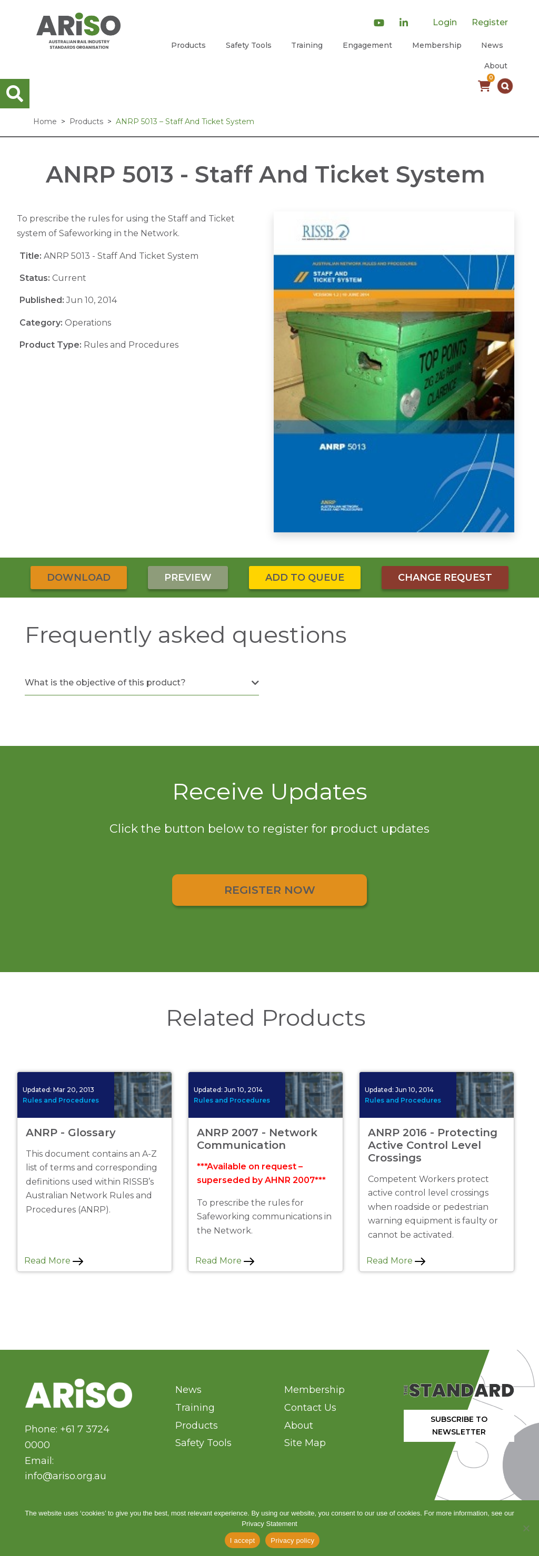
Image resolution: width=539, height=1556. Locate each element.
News (492, 45)
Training (307, 45)
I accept (242, 1540)
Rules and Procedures (61, 1100)
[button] (505, 86)
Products (188, 45)
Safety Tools (249, 45)
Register (490, 22)
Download (79, 577)
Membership (437, 45)
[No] (526, 1528)
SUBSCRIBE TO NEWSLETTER (459, 1425)
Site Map (305, 1443)
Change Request (445, 577)
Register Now (269, 889)
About (495, 65)
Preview (188, 577)
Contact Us (310, 1407)
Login (445, 22)
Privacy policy (292, 1540)
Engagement (367, 45)
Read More (53, 1261)
